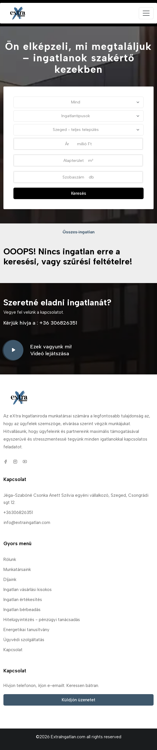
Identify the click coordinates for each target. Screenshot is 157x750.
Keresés (78, 193)
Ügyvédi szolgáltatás (23, 639)
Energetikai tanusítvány (26, 629)
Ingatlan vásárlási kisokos (27, 589)
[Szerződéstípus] (78, 102)
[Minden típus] (78, 116)
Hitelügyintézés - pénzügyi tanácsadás (41, 619)
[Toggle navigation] (146, 13)
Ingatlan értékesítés (22, 599)
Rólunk (9, 559)
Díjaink (9, 579)
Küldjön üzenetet (78, 699)
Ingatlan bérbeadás (22, 609)
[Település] (78, 130)
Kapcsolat (13, 649)
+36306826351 (18, 512)
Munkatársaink (17, 569)
